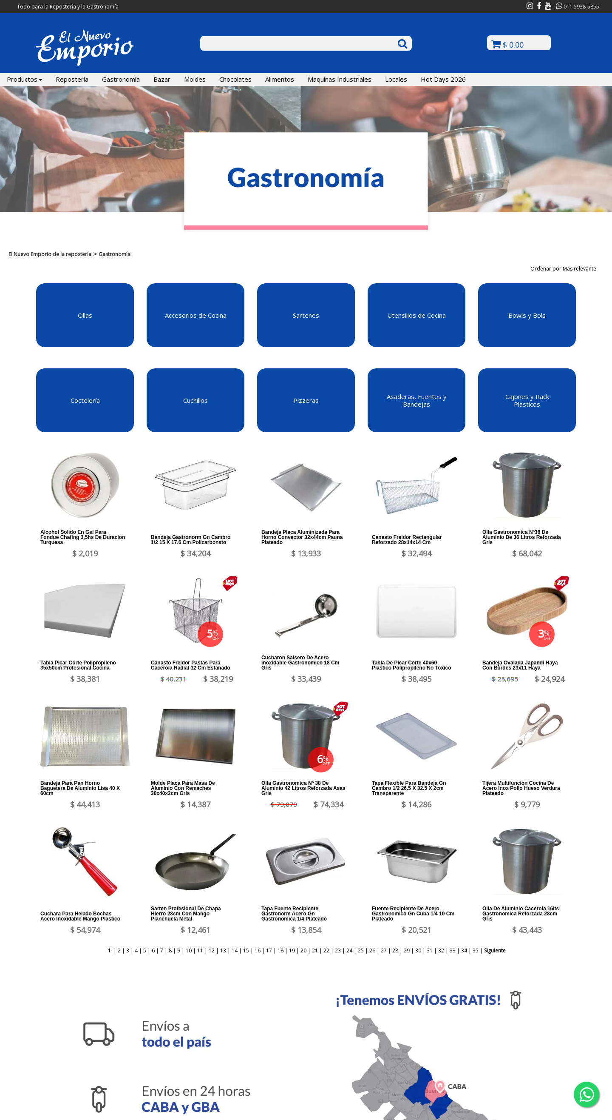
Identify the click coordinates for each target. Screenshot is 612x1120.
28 (395, 950)
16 (258, 950)
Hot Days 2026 (443, 79)
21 (315, 950)
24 (349, 950)
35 (476, 950)
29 (407, 950)
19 (292, 950)
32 (441, 950)
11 (200, 950)
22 (326, 950)
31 (430, 950)
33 (453, 950)
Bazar (161, 79)
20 (303, 950)
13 (223, 950)
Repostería (72, 79)
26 (372, 950)
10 (189, 950)
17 (269, 950)
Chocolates (235, 79)
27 (384, 950)
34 (464, 950)
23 (338, 950)
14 (235, 950)
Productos (24, 79)
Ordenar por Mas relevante (566, 268)
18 (280, 950)
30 (418, 950)
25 (361, 950)
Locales (396, 79)
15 (246, 950)
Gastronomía (121, 79)
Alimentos (279, 79)
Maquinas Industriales (339, 79)
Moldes (195, 79)
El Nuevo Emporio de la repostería (49, 254)
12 (212, 950)
